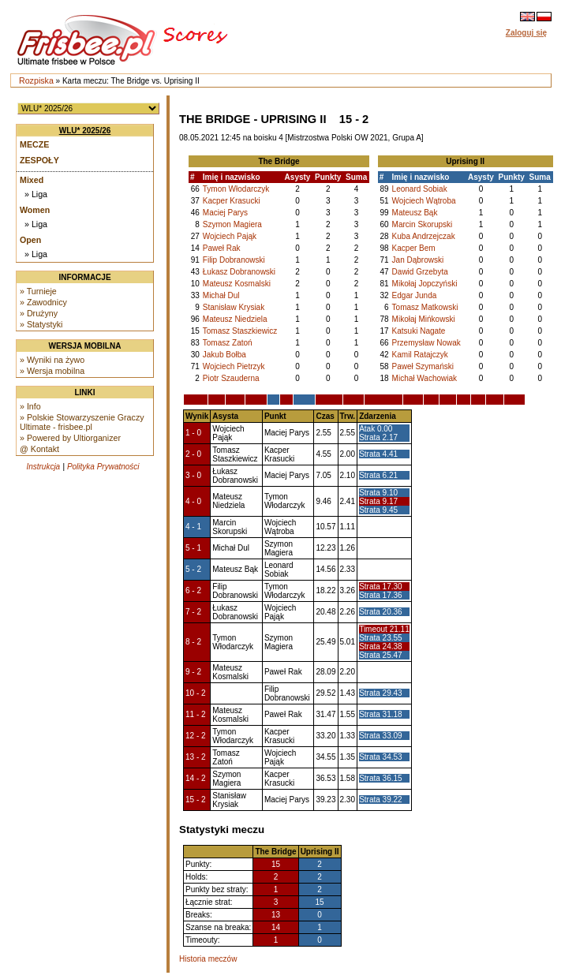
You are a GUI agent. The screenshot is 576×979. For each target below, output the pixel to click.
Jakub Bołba (224, 354)
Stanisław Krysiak (233, 307)
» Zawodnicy (43, 302)
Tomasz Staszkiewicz (240, 331)
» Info (30, 406)
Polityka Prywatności (103, 466)
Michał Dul (221, 295)
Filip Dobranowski (234, 260)
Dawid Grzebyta (420, 271)
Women (35, 210)
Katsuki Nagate (419, 331)
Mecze (34, 144)
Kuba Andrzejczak (423, 236)
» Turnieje (38, 291)
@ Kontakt (39, 449)
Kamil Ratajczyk (420, 354)
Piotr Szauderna (231, 378)
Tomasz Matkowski (425, 307)
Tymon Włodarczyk (236, 189)
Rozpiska (36, 80)
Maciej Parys (225, 212)
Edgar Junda (414, 295)
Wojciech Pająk (229, 236)
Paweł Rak (222, 248)
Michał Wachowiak (424, 378)
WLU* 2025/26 (85, 130)
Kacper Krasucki (231, 200)
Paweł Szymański (423, 366)
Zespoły (39, 160)
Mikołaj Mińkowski (423, 319)
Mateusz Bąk (415, 212)
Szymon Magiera (232, 224)
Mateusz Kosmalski (237, 283)
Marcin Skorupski (422, 224)
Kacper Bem (414, 248)
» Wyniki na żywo (52, 359)
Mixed (31, 180)
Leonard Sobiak (419, 189)
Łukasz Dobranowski (239, 271)
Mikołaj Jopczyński (425, 283)
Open (30, 240)
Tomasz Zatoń (227, 342)
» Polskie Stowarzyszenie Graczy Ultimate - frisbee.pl (82, 422)
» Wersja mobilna (52, 371)
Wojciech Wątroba (424, 200)
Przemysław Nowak (426, 342)
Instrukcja (43, 466)
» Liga (35, 194)
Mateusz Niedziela (235, 319)
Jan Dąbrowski (418, 260)
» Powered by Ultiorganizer (70, 438)
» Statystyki (41, 324)
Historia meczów (208, 959)
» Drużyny (39, 313)
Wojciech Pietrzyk (234, 366)
